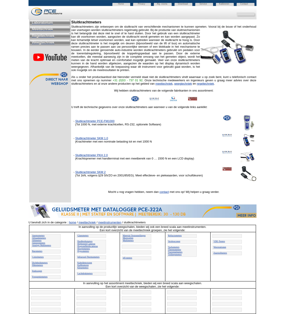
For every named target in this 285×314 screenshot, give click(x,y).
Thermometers (174, 249)
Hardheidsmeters (85, 241)
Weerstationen (219, 247)
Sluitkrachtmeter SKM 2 (90, 172)
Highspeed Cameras (86, 244)
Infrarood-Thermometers (88, 257)
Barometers (37, 251)
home (72, 222)
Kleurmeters (82, 267)
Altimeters (36, 240)
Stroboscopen (174, 241)
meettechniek (164, 83)
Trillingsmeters (175, 254)
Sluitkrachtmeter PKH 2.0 (91, 155)
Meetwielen (128, 238)
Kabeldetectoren (84, 262)
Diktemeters (37, 265)
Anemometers (38, 235)
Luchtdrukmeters (85, 273)
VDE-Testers (219, 241)
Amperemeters (38, 243)
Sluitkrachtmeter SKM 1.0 (91, 138)
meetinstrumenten (109, 222)
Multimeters (128, 240)
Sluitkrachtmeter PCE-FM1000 (94, 121)
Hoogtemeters (83, 248)
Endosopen (37, 271)
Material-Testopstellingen (134, 235)
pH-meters (127, 258)
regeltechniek (205, 83)
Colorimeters (38, 257)
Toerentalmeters (175, 252)
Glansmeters (83, 235)
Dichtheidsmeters (40, 262)
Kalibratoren (83, 265)
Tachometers (173, 247)
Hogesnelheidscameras (87, 246)
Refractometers (175, 235)
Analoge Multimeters (41, 245)
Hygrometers (83, 251)
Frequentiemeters (39, 276)
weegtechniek (183, 83)
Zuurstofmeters (220, 253)
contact (164, 192)
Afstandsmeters (39, 238)
